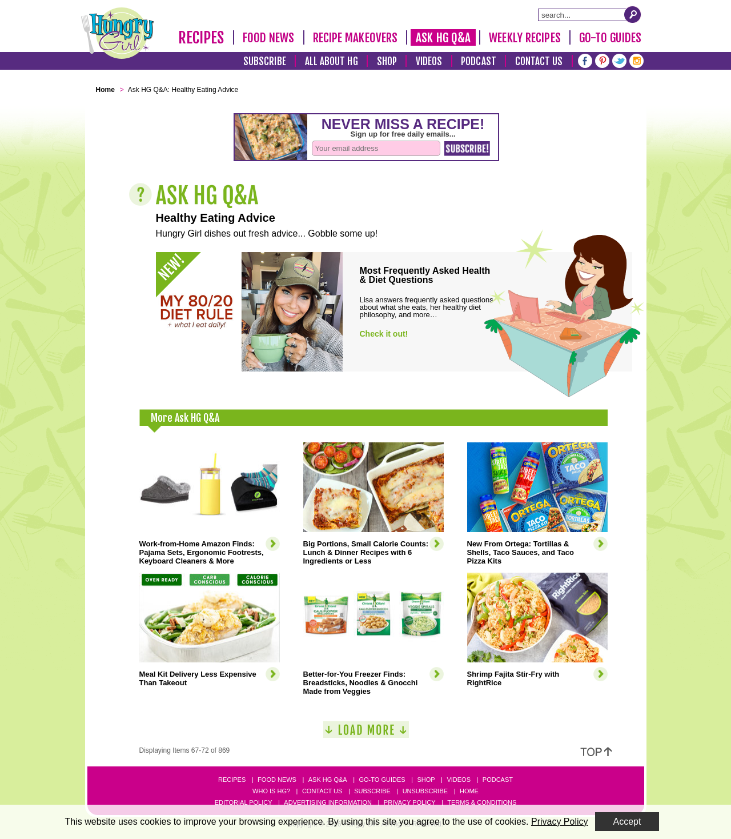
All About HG (331, 61)
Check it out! (384, 333)
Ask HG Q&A (443, 37)
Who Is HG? (271, 791)
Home (469, 791)
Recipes (201, 37)
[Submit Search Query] (632, 14)
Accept (627, 821)
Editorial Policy (243, 802)
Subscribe (264, 61)
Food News (269, 37)
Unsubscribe (425, 791)
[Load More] (366, 734)
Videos (429, 61)
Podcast (478, 61)
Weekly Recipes (524, 37)
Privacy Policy (410, 802)
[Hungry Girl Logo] (117, 33)
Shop (387, 61)
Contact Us (539, 61)
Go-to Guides (382, 779)
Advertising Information (328, 802)
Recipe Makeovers (355, 37)
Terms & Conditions (481, 802)
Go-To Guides (610, 37)
